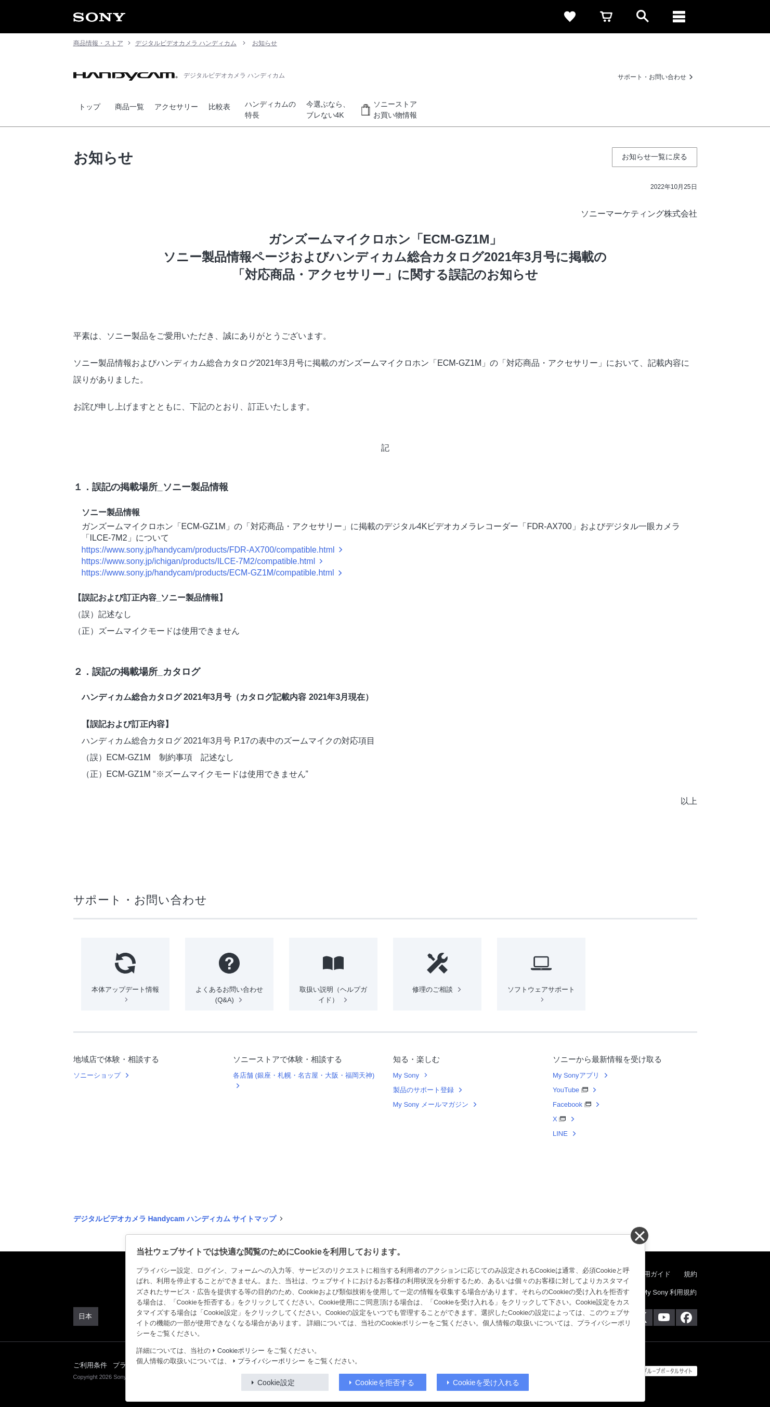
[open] (642, 16)
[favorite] (570, 16)
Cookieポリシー (241, 1350)
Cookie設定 (276, 1382)
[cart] (606, 16)
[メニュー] (679, 16)
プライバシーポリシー (271, 1361)
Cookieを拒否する (384, 1382)
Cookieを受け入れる (486, 1382)
